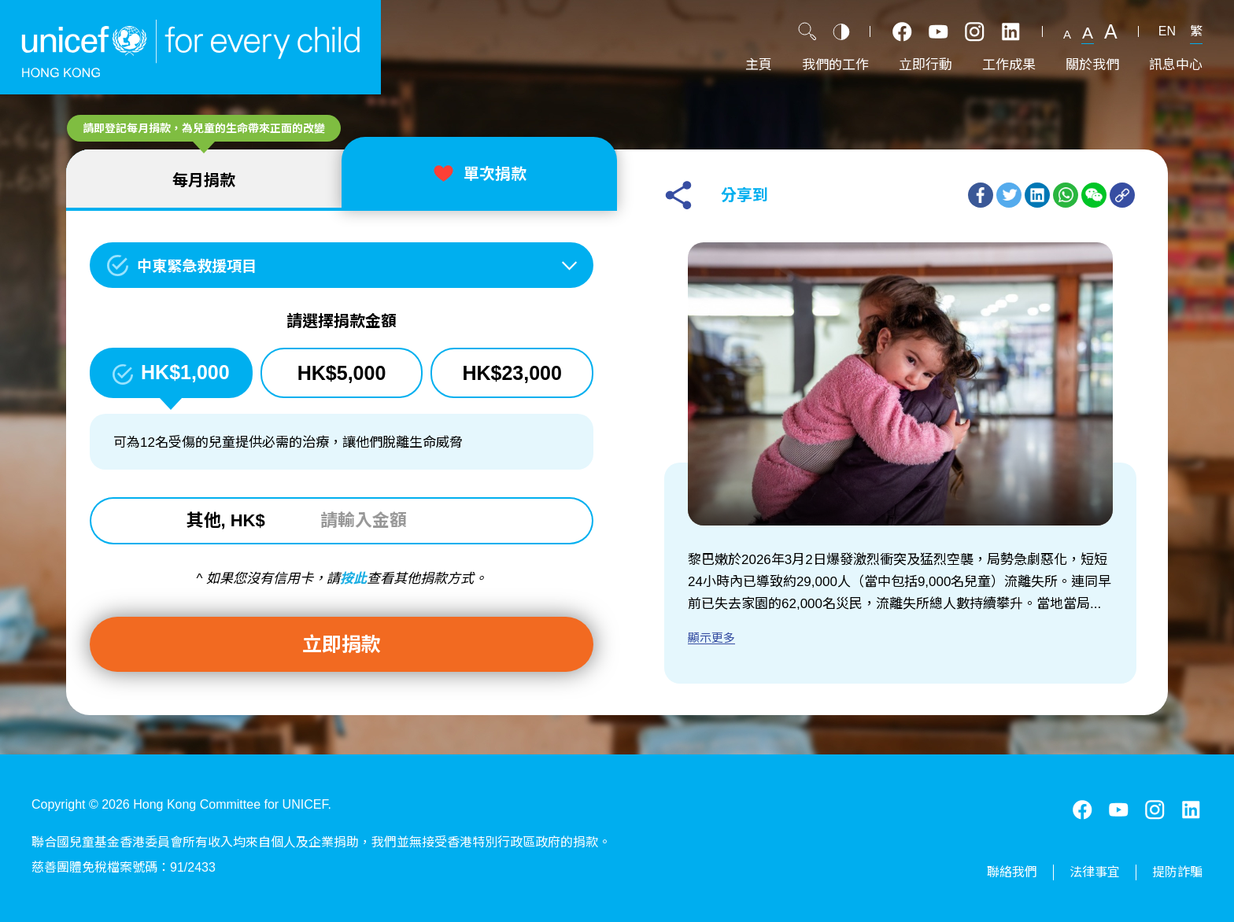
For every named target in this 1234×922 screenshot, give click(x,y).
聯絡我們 (1012, 872)
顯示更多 (711, 637)
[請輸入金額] (404, 521)
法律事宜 (1095, 872)
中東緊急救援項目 (197, 266)
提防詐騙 (1177, 872)
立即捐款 (341, 644)
